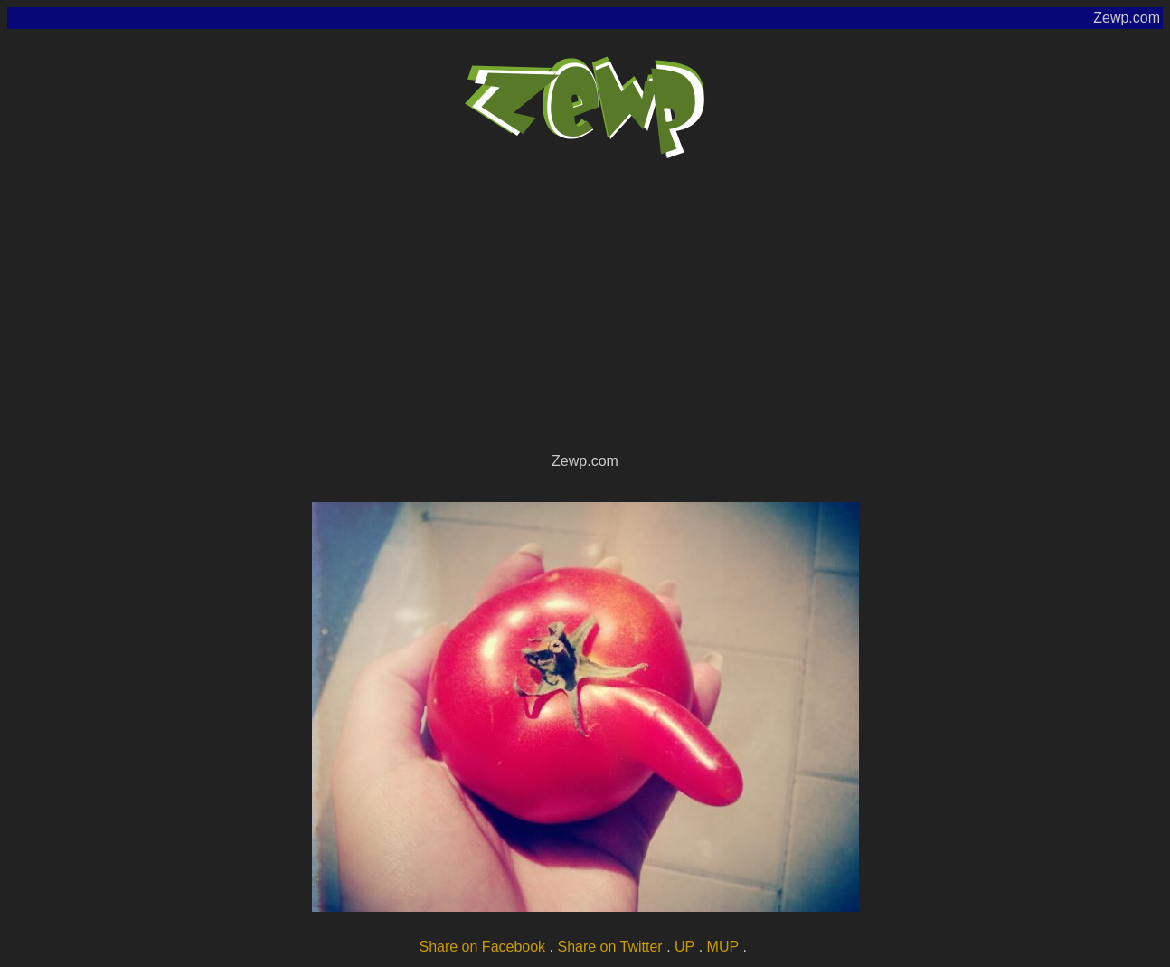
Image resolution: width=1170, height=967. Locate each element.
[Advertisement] (585, 313)
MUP (723, 946)
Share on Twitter (609, 946)
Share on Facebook (482, 946)
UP (684, 946)
